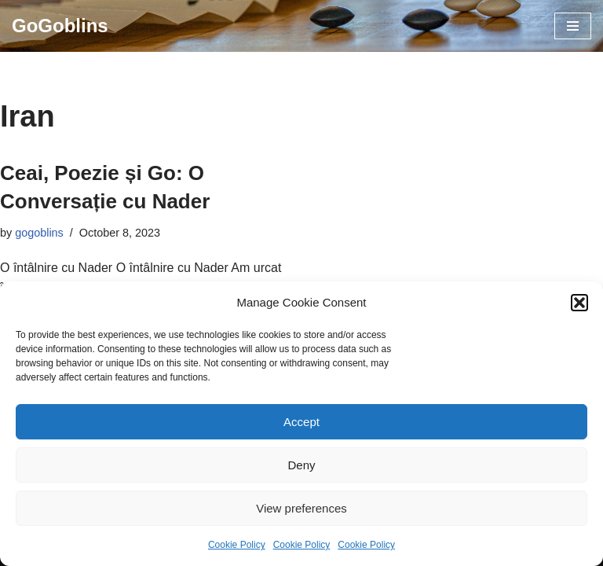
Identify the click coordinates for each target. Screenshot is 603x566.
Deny (301, 465)
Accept (301, 421)
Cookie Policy (236, 544)
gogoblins (39, 232)
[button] (579, 303)
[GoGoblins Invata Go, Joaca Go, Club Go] (60, 26)
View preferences (301, 508)
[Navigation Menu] (572, 26)
